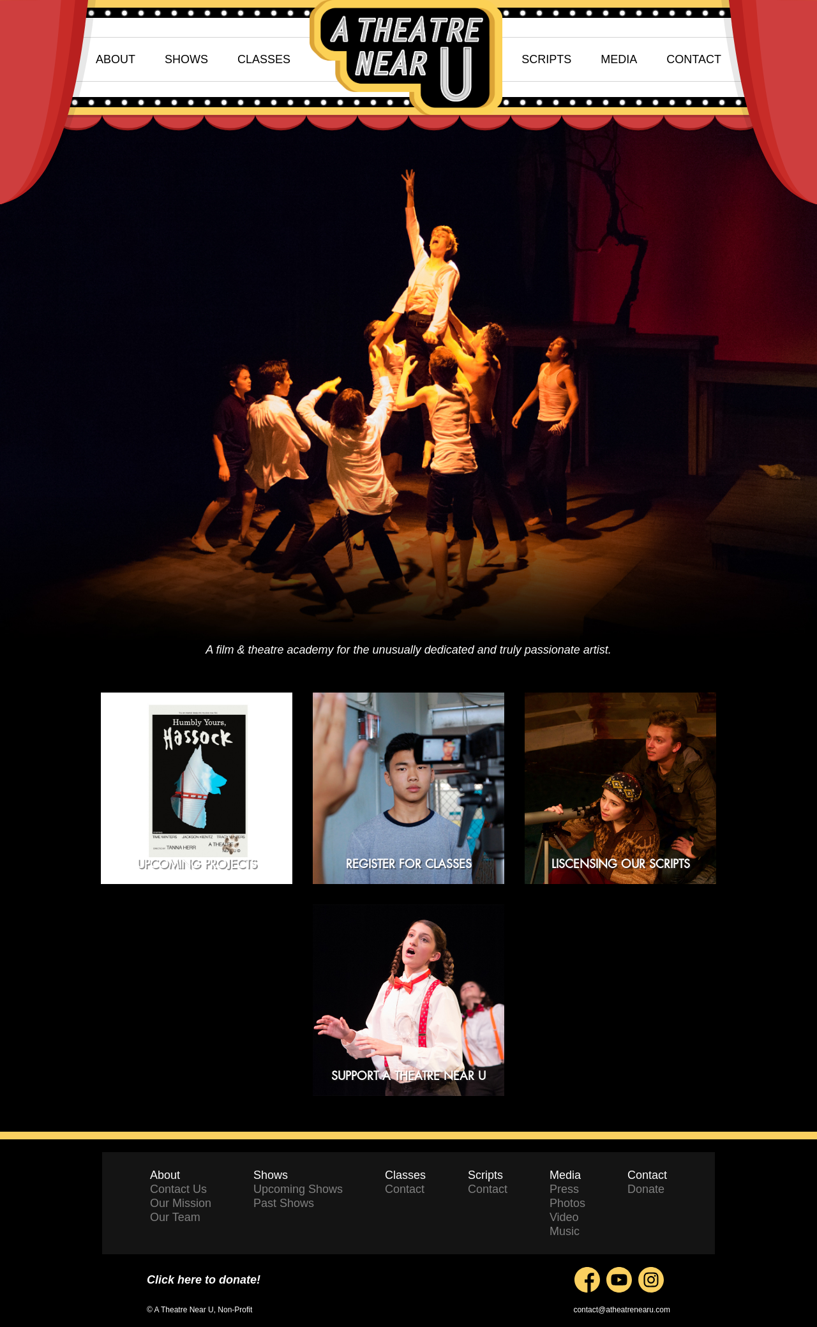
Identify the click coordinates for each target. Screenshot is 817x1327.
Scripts (485, 1175)
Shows (270, 1175)
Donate (645, 1189)
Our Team (175, 1217)
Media (565, 1175)
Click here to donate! (203, 1279)
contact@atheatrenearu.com (621, 1309)
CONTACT (693, 59)
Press (564, 1189)
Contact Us (178, 1189)
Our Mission (180, 1203)
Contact (404, 1189)
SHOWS (186, 59)
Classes (405, 1175)
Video (564, 1217)
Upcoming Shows (298, 1189)
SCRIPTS (546, 59)
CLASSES (263, 59)
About (165, 1175)
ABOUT (115, 59)
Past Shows (283, 1203)
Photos (567, 1203)
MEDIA (619, 59)
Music (565, 1231)
